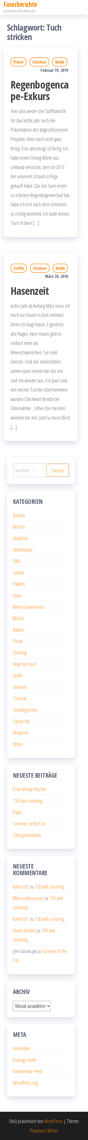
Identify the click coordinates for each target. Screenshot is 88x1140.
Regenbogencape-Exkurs (40, 90)
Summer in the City (29, 823)
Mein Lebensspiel (28, 897)
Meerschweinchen (28, 606)
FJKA (16, 560)
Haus (17, 595)
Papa (17, 811)
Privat (18, 62)
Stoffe (18, 268)
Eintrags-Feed (24, 1059)
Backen (19, 515)
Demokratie (23, 549)
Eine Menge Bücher (29, 788)
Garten (18, 572)
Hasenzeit (30, 290)
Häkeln (19, 583)
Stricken (39, 62)
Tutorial (19, 698)
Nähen (18, 629)
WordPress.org (25, 1082)
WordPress (53, 1120)
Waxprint (20, 732)
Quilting (20, 652)
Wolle (60, 62)
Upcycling (21, 720)
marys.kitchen (24, 930)
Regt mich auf (24, 663)
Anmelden (21, 1048)
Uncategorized (25, 709)
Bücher (19, 526)
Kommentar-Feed (27, 1071)
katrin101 (21, 886)
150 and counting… (29, 800)
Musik (18, 618)
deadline (20, 538)
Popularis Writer (44, 1130)
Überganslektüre (27, 834)
